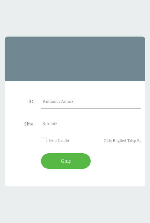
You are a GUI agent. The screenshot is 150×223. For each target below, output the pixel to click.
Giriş (66, 161)
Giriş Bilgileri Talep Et (122, 140)
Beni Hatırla (59, 140)
